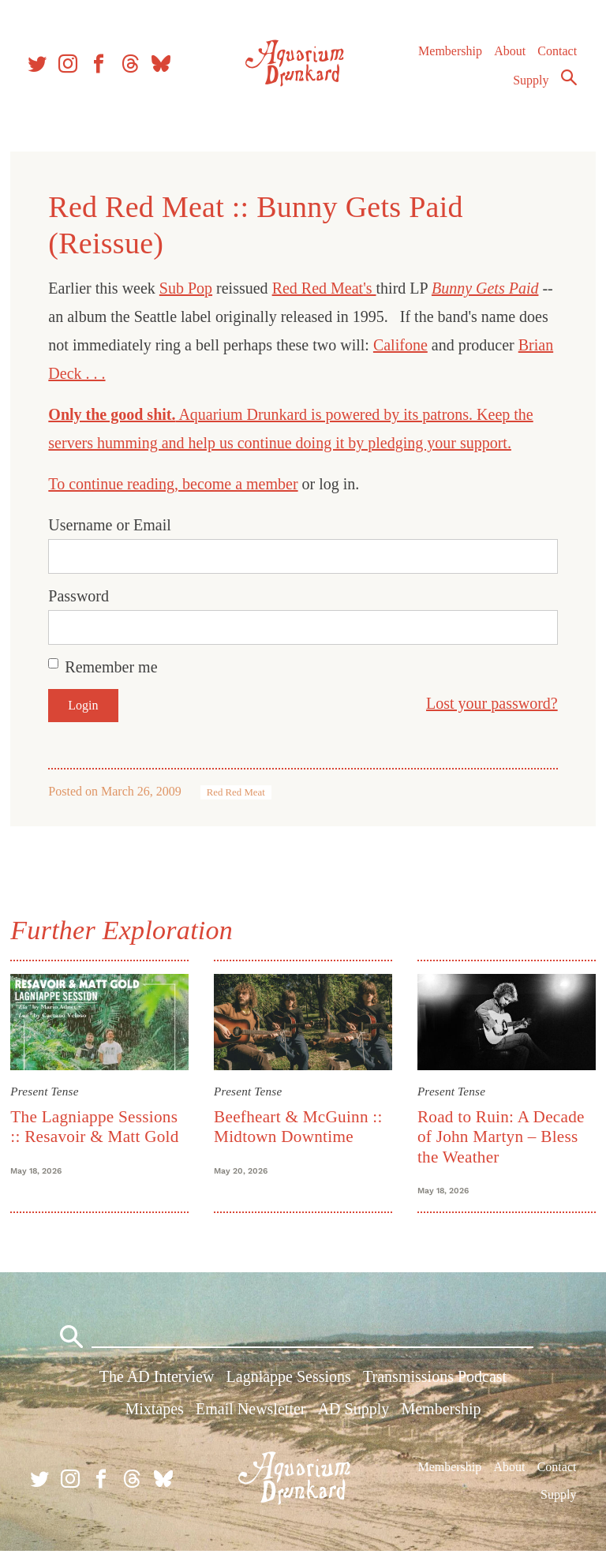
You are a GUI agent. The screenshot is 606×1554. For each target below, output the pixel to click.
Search (568, 81)
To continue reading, (117, 483)
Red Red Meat (237, 792)
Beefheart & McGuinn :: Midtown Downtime (299, 1126)
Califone (403, 345)
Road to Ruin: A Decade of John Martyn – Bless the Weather (500, 1136)
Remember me (113, 667)
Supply (530, 84)
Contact (557, 55)
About (509, 55)
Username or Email (112, 525)
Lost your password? (490, 703)
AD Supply (354, 1412)
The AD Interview (157, 1380)
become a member (243, 483)
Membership (449, 55)
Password (80, 596)
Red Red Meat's (326, 288)
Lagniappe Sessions (288, 1380)
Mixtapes (154, 1412)
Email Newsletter (250, 1412)
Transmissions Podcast (435, 1380)
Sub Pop (188, 288)
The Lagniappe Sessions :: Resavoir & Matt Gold (97, 1126)
